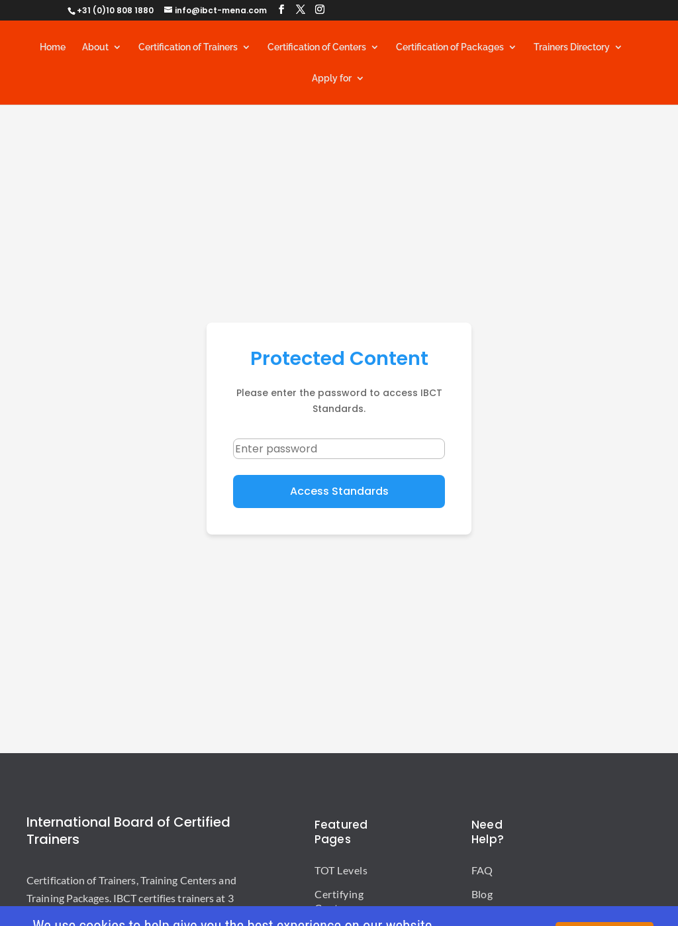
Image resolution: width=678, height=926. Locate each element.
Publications (500, 917)
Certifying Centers (339, 901)
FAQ (482, 870)
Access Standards (339, 491)
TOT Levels (341, 870)
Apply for (332, 78)
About (95, 47)
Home (53, 47)
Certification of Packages (450, 47)
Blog (481, 894)
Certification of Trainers (188, 47)
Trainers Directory (572, 47)
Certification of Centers (316, 47)
